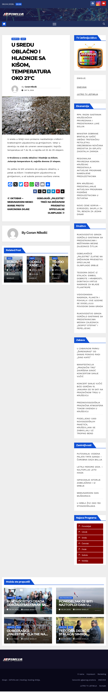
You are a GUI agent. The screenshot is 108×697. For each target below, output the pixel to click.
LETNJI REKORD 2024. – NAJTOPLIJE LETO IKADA (90, 470)
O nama (81, 674)
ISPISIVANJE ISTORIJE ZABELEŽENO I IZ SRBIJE (88, 483)
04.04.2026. (14, 639)
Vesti (23, 39)
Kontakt (102, 686)
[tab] (90, 526)
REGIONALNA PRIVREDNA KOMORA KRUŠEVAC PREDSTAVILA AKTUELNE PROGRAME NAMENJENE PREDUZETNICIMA (89, 167)
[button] (104, 24)
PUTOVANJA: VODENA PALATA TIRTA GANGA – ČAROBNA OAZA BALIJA (89, 456)
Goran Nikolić (31, 87)
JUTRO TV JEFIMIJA (87, 94)
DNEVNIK (82, 87)
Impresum (91, 674)
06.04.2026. (14, 609)
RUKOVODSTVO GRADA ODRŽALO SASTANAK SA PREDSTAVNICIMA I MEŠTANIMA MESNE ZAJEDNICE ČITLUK (90, 240)
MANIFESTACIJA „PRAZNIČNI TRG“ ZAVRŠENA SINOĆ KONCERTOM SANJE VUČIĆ (87, 370)
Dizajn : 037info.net (10, 680)
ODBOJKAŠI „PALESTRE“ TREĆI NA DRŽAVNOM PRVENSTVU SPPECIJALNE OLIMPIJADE (51, 205)
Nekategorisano (66, 598)
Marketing (102, 674)
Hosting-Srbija (34, 680)
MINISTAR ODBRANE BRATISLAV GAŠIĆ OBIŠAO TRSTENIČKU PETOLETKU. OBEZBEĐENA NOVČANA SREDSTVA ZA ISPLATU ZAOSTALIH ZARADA (90, 142)
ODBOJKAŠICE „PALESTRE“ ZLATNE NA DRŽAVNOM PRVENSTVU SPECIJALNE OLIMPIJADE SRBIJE (90, 259)
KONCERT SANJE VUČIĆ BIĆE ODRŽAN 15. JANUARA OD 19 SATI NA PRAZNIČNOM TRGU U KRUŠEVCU (90, 389)
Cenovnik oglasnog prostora (84, 680)
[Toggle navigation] (54, 24)
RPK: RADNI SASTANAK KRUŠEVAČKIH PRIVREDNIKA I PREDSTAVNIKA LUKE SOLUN (89, 120)
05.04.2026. (66, 609)
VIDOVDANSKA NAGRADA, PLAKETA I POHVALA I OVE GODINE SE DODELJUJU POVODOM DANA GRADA (90, 300)
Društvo (15, 39)
